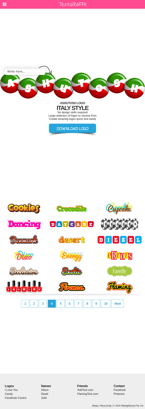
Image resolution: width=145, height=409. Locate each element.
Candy (9, 393)
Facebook (120, 389)
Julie (44, 397)
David (44, 393)
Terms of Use (105, 405)
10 (105, 303)
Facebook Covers (15, 397)
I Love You (11, 389)
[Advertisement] (72, 39)
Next (118, 303)
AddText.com (85, 389)
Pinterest (119, 393)
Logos (9, 386)
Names (46, 386)
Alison (45, 389)
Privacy (95, 405)
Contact (119, 386)
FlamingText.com (87, 393)
